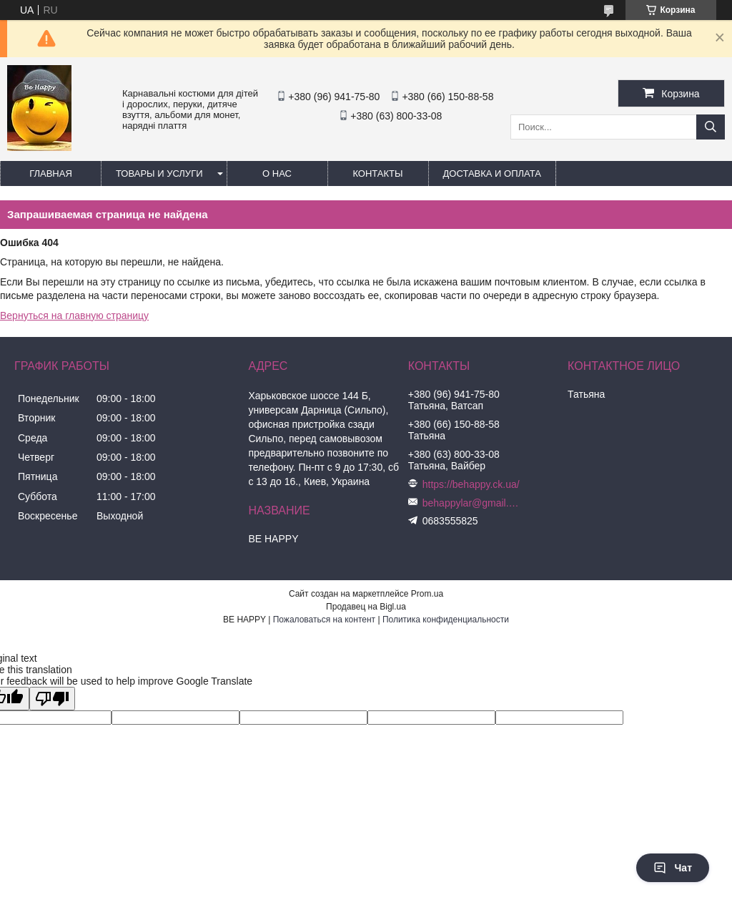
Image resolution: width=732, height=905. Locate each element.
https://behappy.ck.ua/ (471, 484)
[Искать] (710, 127)
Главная (50, 173)
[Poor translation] (52, 698)
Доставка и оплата (492, 173)
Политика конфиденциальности (445, 620)
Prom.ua (427, 594)
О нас (277, 173)
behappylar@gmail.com (472, 503)
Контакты (377, 173)
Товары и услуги (159, 173)
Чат (672, 867)
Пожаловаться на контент (324, 620)
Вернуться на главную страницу (74, 315)
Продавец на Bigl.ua (366, 607)
